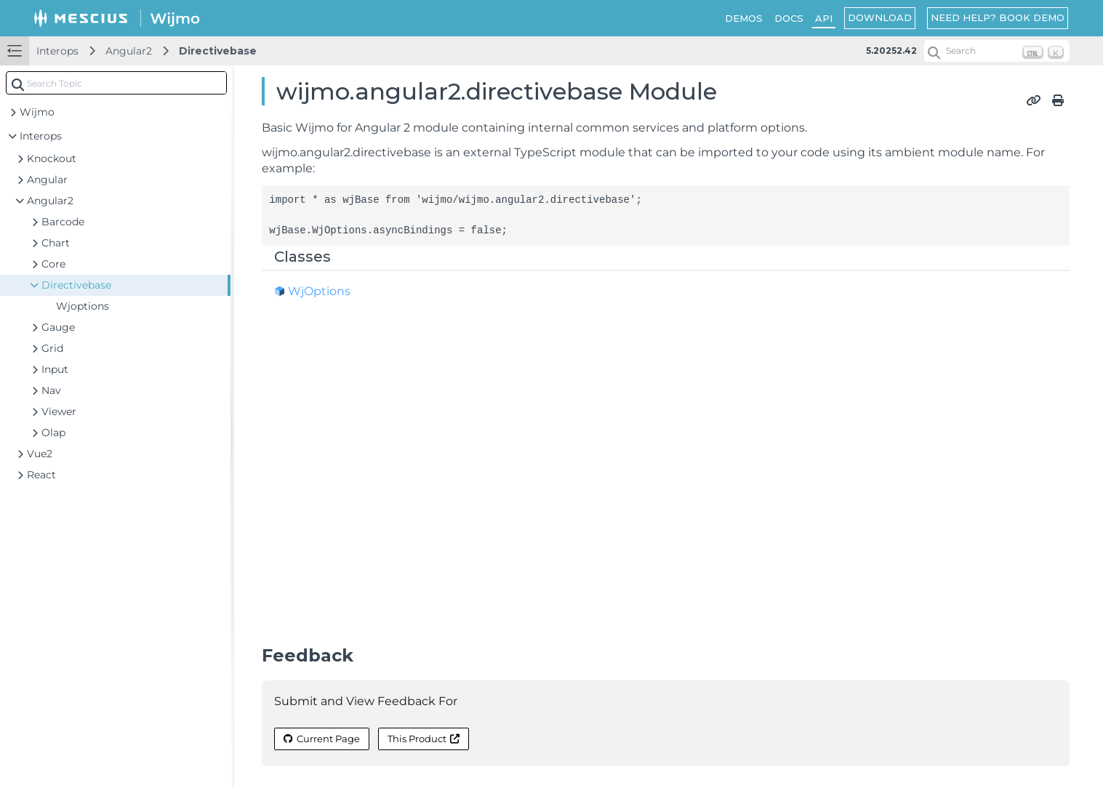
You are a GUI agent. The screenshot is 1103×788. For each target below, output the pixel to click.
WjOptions (319, 291)
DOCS (788, 18)
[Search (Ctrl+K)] (997, 51)
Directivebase (218, 50)
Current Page (322, 738)
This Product (424, 738)
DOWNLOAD (880, 17)
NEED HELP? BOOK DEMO (997, 17)
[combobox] (116, 83)
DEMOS (744, 18)
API (824, 18)
